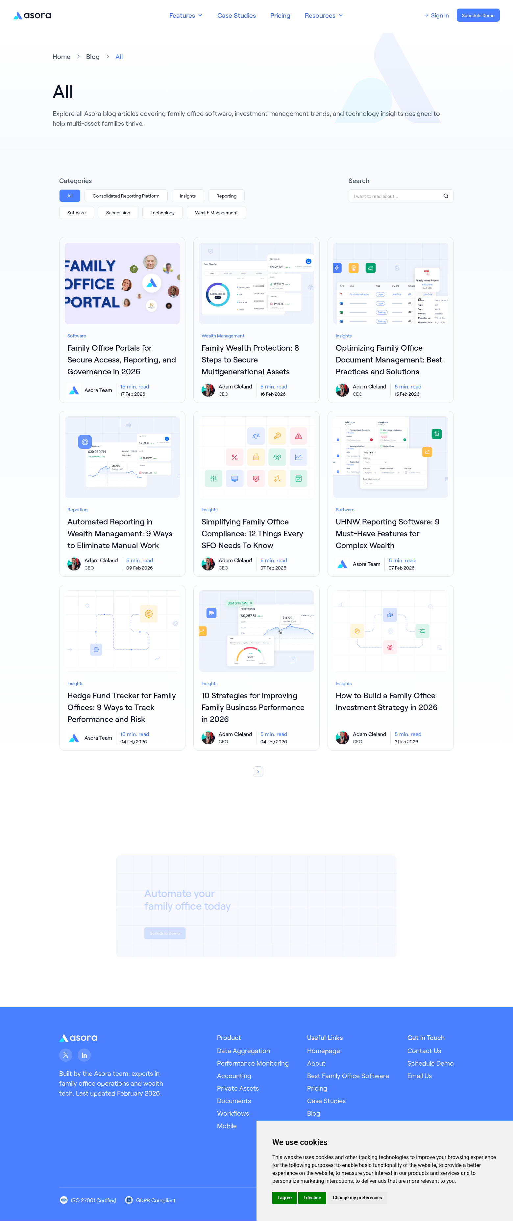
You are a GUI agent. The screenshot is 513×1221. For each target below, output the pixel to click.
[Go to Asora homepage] (32, 15)
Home (61, 56)
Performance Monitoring (253, 1063)
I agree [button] (285, 1197)
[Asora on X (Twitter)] (65, 1055)
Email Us (419, 1075)
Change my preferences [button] (357, 1197)
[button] (186, 15)
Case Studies (236, 15)
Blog (93, 56)
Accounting (234, 1075)
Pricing (280, 15)
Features (182, 15)
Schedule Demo (478, 15)
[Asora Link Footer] (78, 1037)
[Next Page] (258, 771)
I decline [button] (312, 1197)
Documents (234, 1100)
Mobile (227, 1125)
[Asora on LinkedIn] (84, 1055)
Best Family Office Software (348, 1075)
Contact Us (424, 1050)
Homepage (323, 1050)
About (316, 1063)
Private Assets (238, 1088)
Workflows (233, 1113)
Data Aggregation (243, 1050)
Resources (320, 15)
